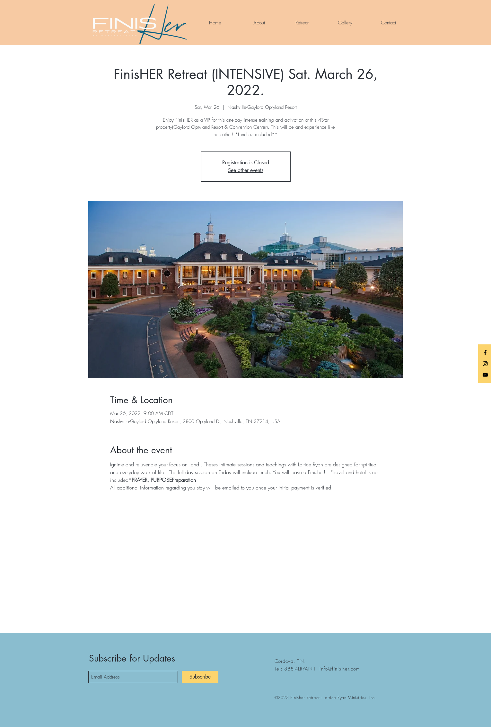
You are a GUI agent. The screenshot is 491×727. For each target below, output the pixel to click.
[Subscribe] (200, 677)
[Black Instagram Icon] (485, 363)
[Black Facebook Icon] (485, 352)
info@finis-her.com (340, 669)
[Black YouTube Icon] (485, 375)
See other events (245, 170)
